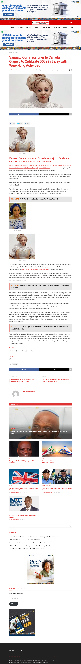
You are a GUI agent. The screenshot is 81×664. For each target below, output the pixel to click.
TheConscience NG (16, 70)
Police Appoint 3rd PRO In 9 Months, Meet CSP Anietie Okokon (26, 549)
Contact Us (18, 660)
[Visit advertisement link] (40, 10)
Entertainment (46, 27)
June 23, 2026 (23, 465)
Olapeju (15, 364)
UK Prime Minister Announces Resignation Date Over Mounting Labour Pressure (32, 546)
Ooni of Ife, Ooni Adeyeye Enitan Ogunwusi (35, 269)
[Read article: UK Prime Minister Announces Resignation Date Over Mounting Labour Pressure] (24, 476)
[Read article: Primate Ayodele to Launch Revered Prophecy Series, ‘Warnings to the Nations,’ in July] (40, 423)
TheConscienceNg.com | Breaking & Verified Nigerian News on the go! (28, 662)
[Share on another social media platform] (70, 114)
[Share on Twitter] (54, 114)
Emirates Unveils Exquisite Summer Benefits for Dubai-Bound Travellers (29, 543)
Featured (57, 27)
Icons (65, 27)
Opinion (72, 27)
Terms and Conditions (41, 660)
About (10, 660)
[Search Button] (71, 22)
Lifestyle (15, 52)
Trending (55, 70)
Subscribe (13, 604)
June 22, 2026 (56, 465)
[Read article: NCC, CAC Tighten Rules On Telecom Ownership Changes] (24, 503)
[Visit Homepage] (40, 23)
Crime (36, 27)
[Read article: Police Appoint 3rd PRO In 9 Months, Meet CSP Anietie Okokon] (57, 476)
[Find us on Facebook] (53, 661)
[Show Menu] (10, 22)
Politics (28, 27)
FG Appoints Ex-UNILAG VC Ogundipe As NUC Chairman (24, 540)
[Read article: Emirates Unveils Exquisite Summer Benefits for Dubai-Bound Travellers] (57, 449)
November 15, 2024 (29, 70)
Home (10, 52)
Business (20, 27)
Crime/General (46, 485)
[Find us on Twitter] (56, 661)
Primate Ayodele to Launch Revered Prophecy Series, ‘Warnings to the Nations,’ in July (33, 537)
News (12, 27)
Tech (10, 513)
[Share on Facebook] (24, 114)
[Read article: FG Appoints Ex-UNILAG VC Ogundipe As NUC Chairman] (24, 449)
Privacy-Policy (28, 660)
